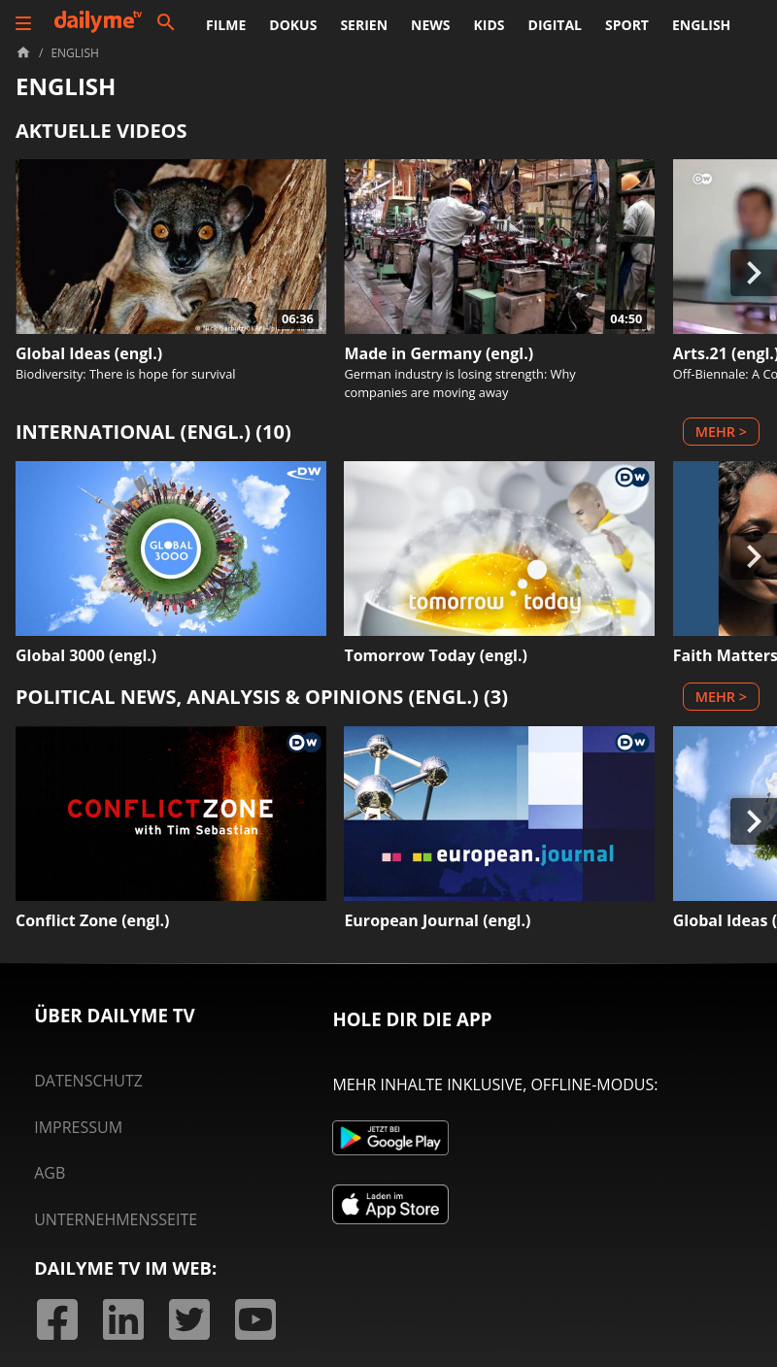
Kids (489, 25)
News (430, 25)
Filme (226, 25)
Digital (555, 25)
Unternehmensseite (115, 1219)
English (701, 25)
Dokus (293, 25)
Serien (364, 25)
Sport (627, 25)
